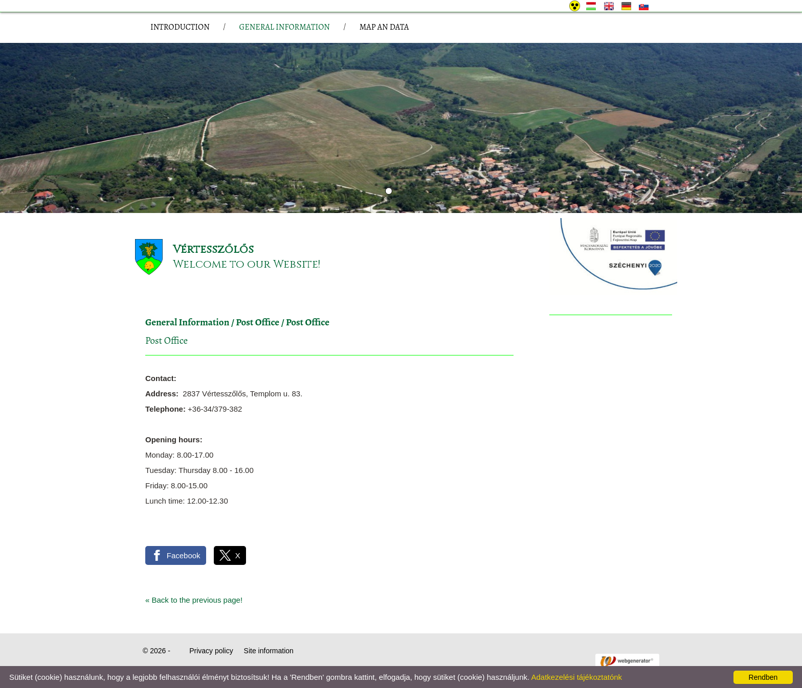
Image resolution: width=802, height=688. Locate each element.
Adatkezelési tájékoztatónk (576, 677)
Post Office (257, 322)
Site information (269, 651)
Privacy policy (211, 651)
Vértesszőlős (213, 249)
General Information (187, 322)
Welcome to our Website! (246, 264)
